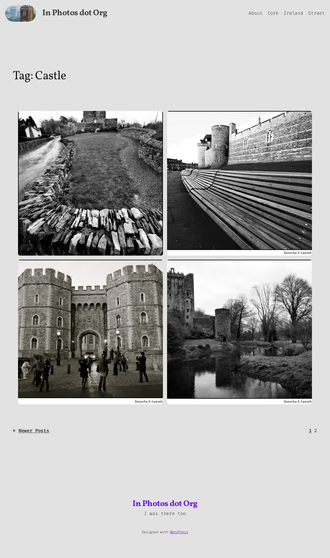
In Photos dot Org (74, 13)
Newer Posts (31, 430)
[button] (90, 183)
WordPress (179, 532)
